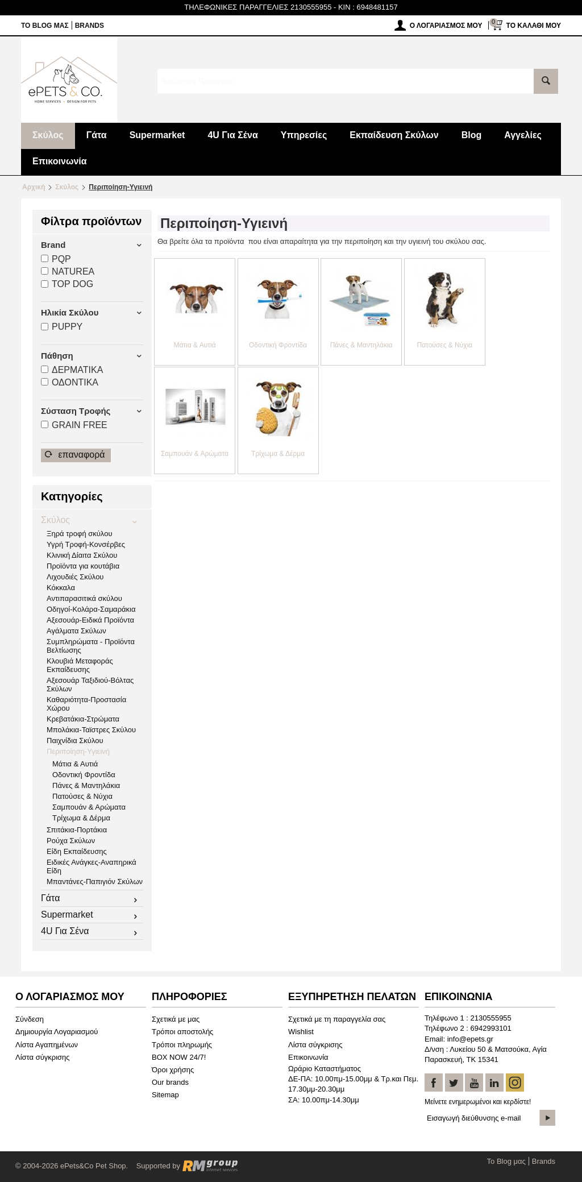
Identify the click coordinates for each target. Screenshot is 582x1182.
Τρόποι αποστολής (182, 1031)
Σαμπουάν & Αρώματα (89, 807)
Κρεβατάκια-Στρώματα (83, 719)
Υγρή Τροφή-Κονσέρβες (86, 544)
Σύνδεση (29, 1019)
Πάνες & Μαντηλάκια (86, 785)
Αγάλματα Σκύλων (76, 631)
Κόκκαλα (61, 587)
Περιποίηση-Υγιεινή (78, 751)
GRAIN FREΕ (74, 425)
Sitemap (165, 1094)
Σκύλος (48, 135)
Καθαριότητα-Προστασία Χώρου (86, 703)
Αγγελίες (523, 135)
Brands (89, 26)
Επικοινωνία (59, 161)
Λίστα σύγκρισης (42, 1057)
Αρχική (33, 187)
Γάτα (96, 135)
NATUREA (67, 271)
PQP (56, 259)
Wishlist (301, 1031)
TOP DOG (67, 284)
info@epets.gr (470, 1039)
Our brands (170, 1082)
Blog (472, 135)
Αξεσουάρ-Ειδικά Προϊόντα (90, 620)
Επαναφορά (75, 454)
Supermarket (157, 135)
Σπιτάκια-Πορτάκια (77, 830)
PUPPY (61, 326)
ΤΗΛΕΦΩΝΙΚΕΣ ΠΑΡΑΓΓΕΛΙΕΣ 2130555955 (257, 7)
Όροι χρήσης (173, 1069)
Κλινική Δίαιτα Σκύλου (82, 555)
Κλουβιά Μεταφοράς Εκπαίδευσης (80, 665)
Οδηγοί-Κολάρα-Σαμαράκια (91, 609)
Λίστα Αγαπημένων (46, 1044)
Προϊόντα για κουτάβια (83, 566)
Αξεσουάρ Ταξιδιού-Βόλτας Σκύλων (90, 684)
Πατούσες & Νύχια (82, 796)
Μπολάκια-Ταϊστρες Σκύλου (91, 729)
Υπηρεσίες (304, 135)
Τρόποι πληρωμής (182, 1044)
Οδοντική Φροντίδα (83, 774)
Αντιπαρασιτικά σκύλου (84, 598)
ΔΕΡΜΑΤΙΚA (72, 370)
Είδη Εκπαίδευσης (77, 851)
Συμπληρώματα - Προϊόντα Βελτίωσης (91, 645)
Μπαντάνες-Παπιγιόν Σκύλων (95, 881)
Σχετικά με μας (175, 1019)
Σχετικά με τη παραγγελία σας (336, 1019)
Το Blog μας (45, 26)
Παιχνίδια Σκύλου (75, 740)
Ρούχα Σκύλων (71, 840)
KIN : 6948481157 (368, 7)
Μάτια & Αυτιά (75, 764)
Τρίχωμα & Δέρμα (81, 818)
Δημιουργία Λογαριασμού (56, 1031)
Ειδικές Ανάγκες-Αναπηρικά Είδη (91, 866)
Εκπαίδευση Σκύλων (394, 135)
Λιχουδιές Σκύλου (75, 577)
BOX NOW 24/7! (179, 1057)
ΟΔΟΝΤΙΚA (69, 382)
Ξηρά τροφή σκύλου (80, 533)
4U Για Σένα (232, 135)
